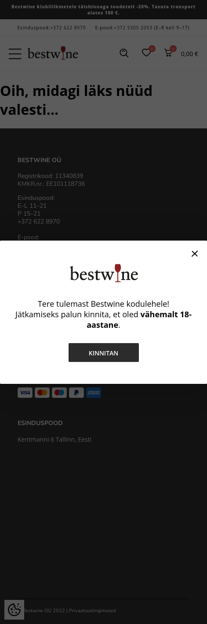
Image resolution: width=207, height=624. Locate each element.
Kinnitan (104, 353)
